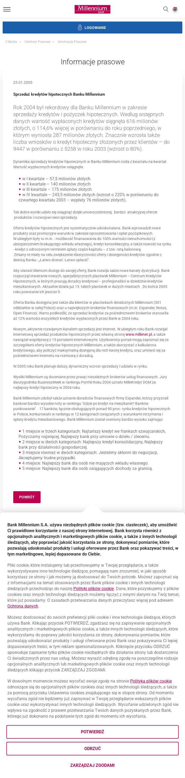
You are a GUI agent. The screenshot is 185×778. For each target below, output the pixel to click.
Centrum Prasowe (37, 42)
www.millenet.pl (139, 334)
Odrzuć (92, 748)
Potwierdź (92, 731)
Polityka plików (151, 681)
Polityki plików (93, 588)
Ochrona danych (22, 606)
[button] (165, 9)
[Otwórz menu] (7, 9)
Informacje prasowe (72, 42)
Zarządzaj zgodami (113, 767)
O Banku (11, 42)
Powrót (30, 498)
